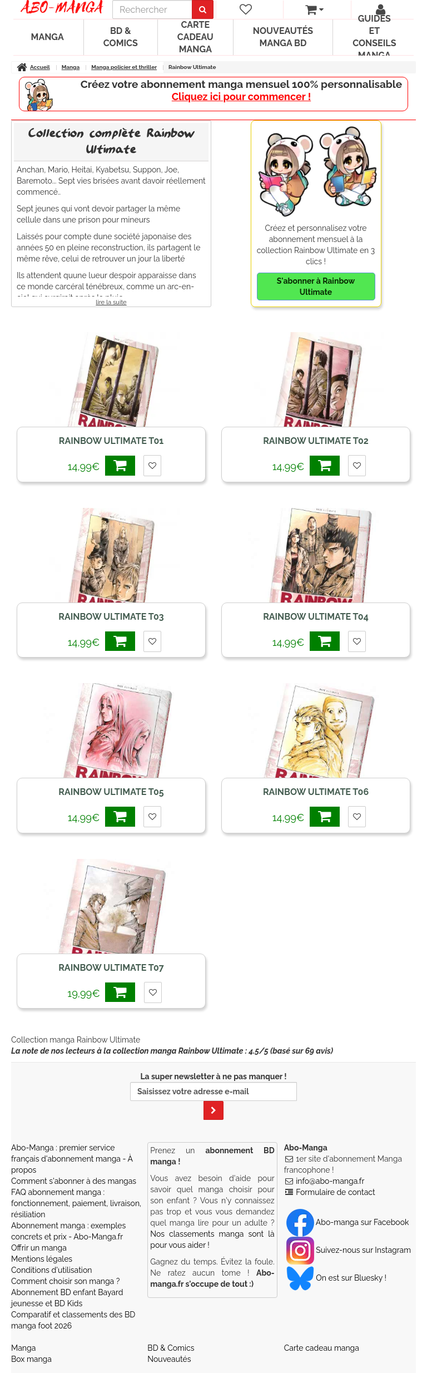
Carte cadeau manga (195, 37)
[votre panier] (314, 9)
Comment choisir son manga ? (65, 1281)
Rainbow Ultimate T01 (111, 441)
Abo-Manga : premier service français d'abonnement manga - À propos (72, 1158)
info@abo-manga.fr (330, 1181)
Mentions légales (41, 1259)
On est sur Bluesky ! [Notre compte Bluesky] (336, 1277)
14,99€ (101, 465)
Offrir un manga (39, 1247)
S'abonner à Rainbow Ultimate (316, 286)
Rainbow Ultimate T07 (111, 967)
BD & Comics (120, 37)
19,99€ (101, 992)
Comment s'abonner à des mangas (73, 1181)
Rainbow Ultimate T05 (110, 792)
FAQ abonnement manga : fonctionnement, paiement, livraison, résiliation (76, 1203)
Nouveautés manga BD (283, 37)
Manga (47, 37)
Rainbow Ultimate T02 (316, 441)
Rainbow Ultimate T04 (316, 616)
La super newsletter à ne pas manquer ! (213, 1096)
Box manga (31, 1359)
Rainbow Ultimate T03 (110, 616)
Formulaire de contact (335, 1192)
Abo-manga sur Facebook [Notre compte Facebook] (347, 1222)
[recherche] (152, 9)
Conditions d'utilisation (51, 1270)
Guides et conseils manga (374, 37)
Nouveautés (169, 1359)
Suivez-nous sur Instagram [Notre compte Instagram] (348, 1250)
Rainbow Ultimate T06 (316, 792)
